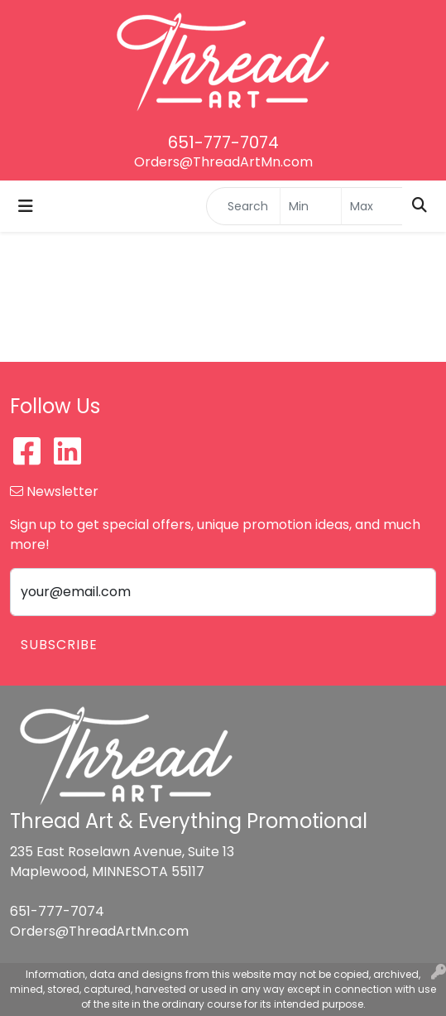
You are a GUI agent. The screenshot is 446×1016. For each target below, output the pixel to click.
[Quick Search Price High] (372, 206)
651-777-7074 (223, 142)
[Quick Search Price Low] (311, 206)
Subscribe (59, 644)
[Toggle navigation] (25, 206)
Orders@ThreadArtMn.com (223, 161)
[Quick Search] (243, 206)
